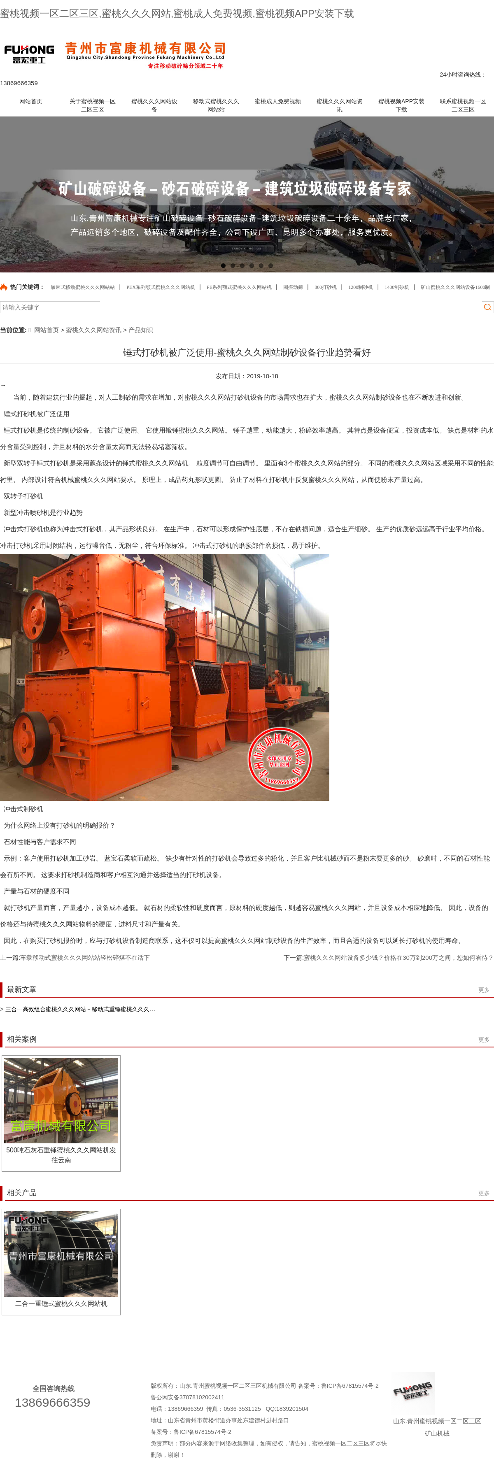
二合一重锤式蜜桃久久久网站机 (61, 1303)
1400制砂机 (396, 287)
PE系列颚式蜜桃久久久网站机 (239, 287)
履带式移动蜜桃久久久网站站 (83, 287)
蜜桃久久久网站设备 (175, 1344)
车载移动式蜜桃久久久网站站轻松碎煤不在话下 (85, 957)
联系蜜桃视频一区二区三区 (419, 30)
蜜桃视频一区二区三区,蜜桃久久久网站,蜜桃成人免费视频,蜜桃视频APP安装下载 (177, 13)
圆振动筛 (293, 287)
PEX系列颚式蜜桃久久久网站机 (160, 287)
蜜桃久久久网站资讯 (93, 329)
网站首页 (43, 329)
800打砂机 (326, 287)
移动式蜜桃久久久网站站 (257, 1344)
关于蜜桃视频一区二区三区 (91, 1344)
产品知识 (140, 329)
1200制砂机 (360, 287)
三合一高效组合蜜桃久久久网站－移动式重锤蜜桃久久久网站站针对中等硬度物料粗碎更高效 (123, 1009)
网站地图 (465, 30)
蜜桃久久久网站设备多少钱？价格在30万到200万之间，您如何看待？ (399, 957)
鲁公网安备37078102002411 (187, 1397)
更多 (484, 990)
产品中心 (374, 30)
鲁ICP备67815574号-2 (350, 1385)
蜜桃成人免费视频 (336, 1344)
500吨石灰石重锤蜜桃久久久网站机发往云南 (61, 1155)
